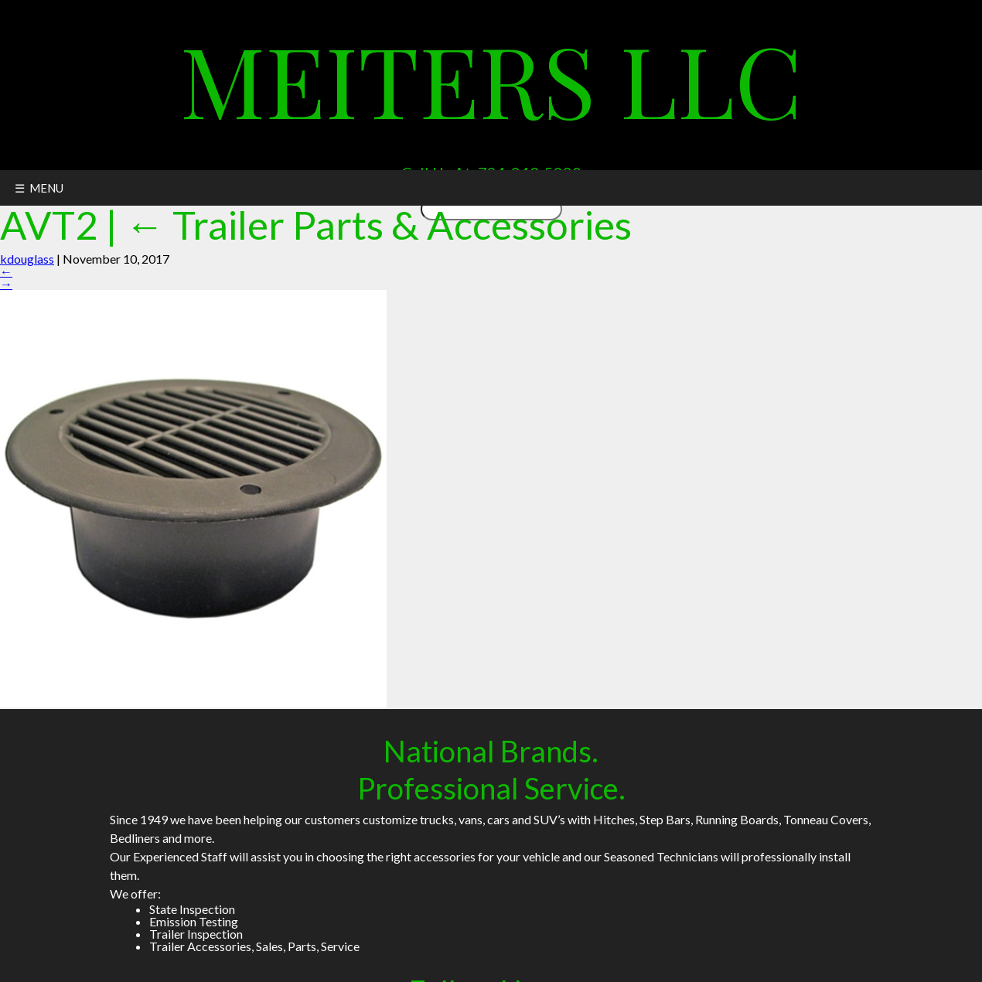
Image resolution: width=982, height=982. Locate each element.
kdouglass (27, 258)
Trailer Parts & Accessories (378, 224)
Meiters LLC (491, 78)
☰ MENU (39, 188)
